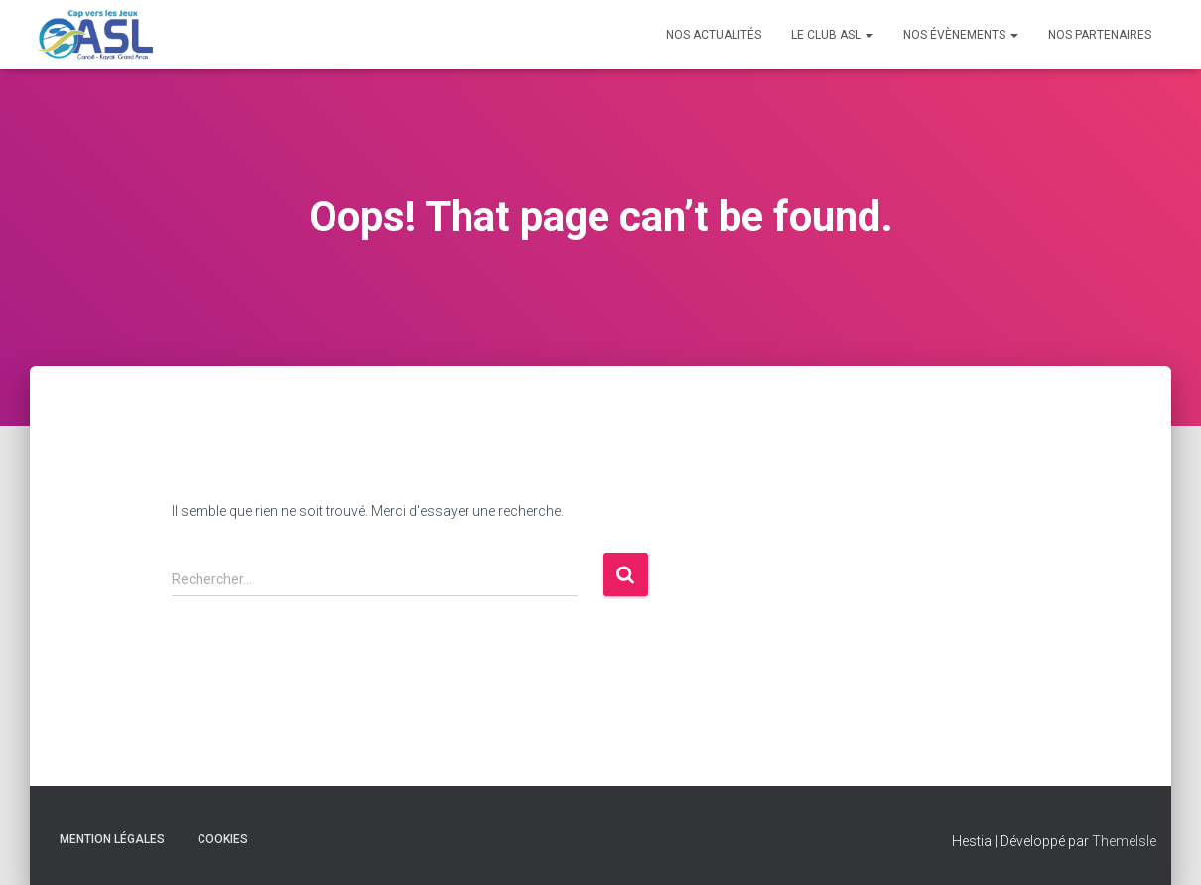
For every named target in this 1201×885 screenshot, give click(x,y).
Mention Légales (112, 839)
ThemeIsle (1124, 841)
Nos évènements (960, 35)
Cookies (223, 839)
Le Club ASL (832, 35)
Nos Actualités (713, 35)
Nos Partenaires (1099, 35)
